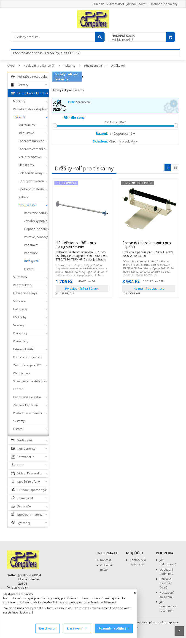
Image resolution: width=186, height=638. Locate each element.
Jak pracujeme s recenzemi (168, 606)
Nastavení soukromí (166, 594)
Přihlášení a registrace (138, 562)
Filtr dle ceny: (75, 117)
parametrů (79, 102)
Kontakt (105, 560)
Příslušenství (93, 65)
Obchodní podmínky (164, 4)
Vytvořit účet (115, 4)
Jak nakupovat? (167, 562)
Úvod (11, 65)
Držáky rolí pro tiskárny (66, 76)
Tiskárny (69, 65)
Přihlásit (98, 4)
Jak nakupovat (136, 4)
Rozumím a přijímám (113, 628)
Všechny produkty (115, 141)
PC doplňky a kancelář (39, 65)
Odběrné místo (106, 567)
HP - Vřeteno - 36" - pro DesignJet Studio (82, 246)
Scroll (179, 631)
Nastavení (76, 628)
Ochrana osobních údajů (165, 583)
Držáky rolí (118, 65)
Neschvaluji (48, 628)
